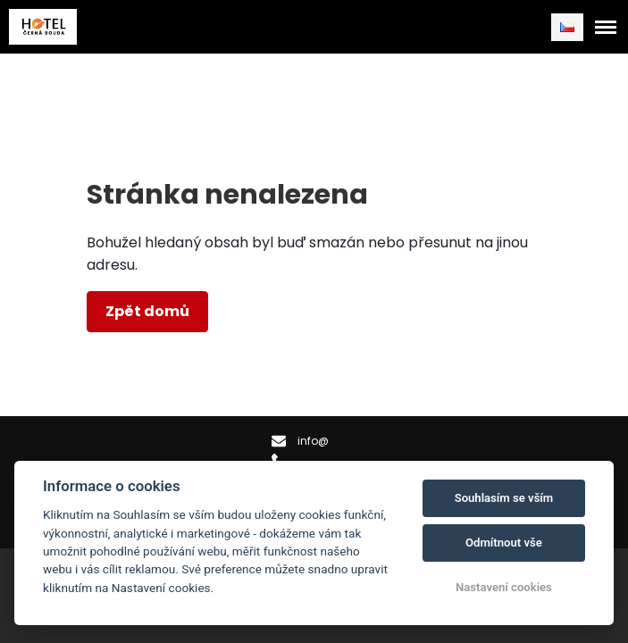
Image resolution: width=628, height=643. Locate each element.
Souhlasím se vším (504, 498)
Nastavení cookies (504, 587)
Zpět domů (147, 311)
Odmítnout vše (503, 542)
